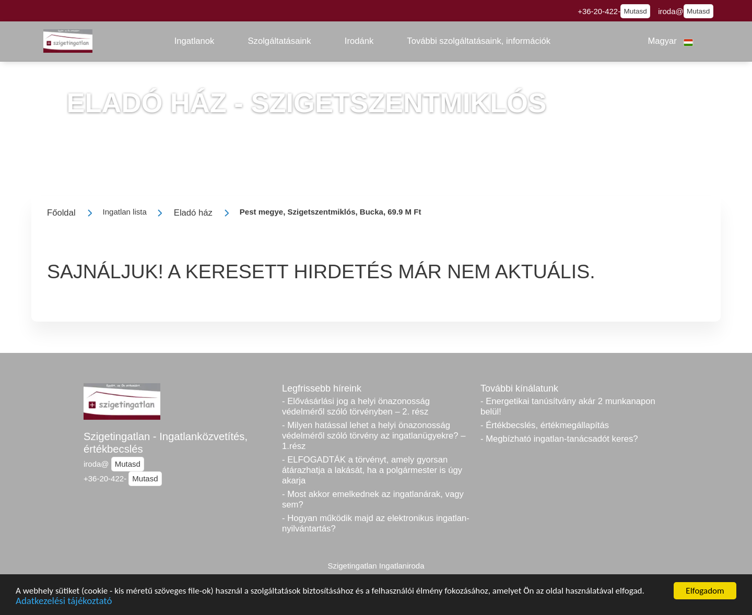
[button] (194, 41)
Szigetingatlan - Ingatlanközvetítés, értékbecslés (166, 443)
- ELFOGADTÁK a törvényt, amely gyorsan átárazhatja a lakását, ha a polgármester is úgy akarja (372, 470)
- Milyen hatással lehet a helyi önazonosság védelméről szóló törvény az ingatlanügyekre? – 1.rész (374, 435)
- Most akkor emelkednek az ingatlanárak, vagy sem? (373, 499)
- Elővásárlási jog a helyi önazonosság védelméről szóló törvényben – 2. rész (356, 406)
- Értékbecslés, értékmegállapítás (544, 425)
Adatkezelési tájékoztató (64, 602)
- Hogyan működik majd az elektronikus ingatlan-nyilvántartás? (375, 523)
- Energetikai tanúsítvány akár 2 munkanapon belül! (567, 406)
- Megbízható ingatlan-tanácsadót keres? (559, 439)
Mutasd (635, 11)
